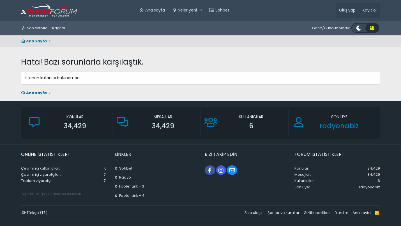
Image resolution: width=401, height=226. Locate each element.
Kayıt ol (58, 28)
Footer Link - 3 (131, 186)
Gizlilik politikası (317, 212)
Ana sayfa (155, 10)
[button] (201, 10)
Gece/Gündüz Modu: (331, 28)
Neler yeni (187, 10)
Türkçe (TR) (34, 212)
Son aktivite (37, 28)
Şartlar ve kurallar (283, 212)
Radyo (125, 177)
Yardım (341, 212)
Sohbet (222, 10)
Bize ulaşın (254, 212)
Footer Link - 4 (131, 195)
